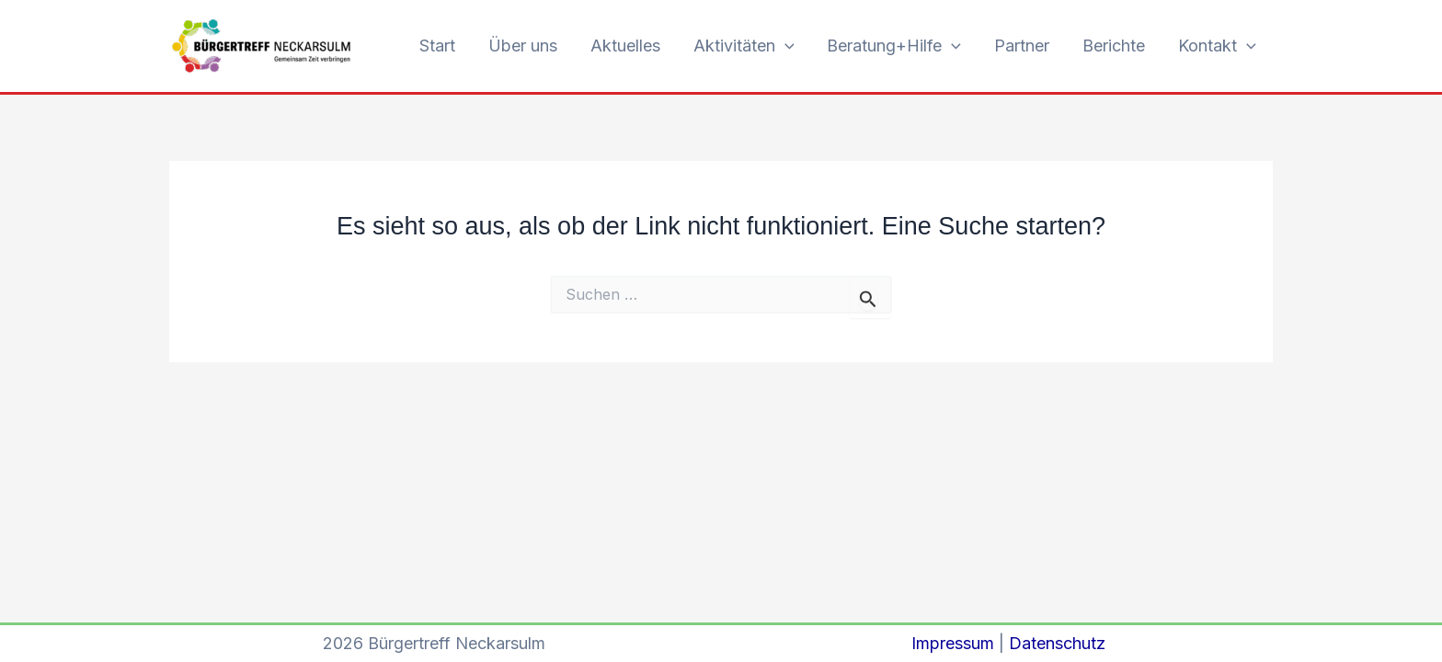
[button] (785, 46)
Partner (1021, 45)
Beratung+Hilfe (894, 46)
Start (437, 45)
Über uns (522, 45)
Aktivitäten (744, 46)
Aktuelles (625, 45)
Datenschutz (1057, 643)
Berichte (1113, 45)
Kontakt (1217, 46)
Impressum (952, 643)
